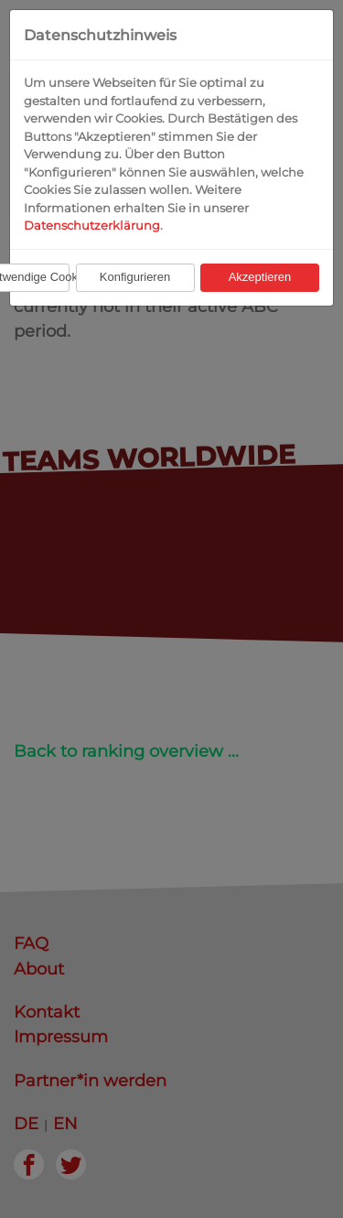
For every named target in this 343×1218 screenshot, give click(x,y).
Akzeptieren (260, 277)
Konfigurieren (135, 277)
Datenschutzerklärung (92, 225)
